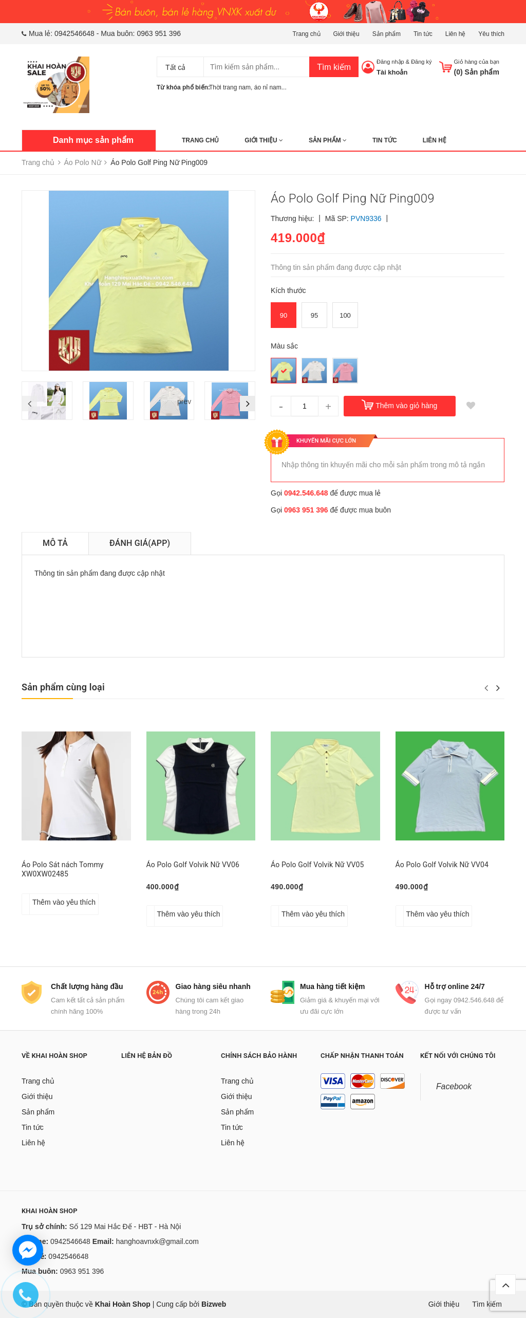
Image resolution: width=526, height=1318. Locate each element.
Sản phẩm (386, 34)
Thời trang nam (230, 87)
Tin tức (423, 34)
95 (314, 315)
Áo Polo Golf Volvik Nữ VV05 (317, 865)
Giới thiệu (346, 34)
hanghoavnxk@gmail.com (157, 1241)
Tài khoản (392, 72)
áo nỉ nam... (270, 87)
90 (283, 315)
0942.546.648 (306, 493)
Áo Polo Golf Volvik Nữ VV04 (442, 865)
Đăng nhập (390, 62)
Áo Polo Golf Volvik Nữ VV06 (193, 865)
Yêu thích (491, 34)
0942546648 (74, 33)
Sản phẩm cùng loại (63, 687)
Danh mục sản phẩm (93, 140)
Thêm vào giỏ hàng (406, 405)
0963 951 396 (159, 33)
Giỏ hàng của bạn (477, 62)
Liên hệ (455, 34)
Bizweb (213, 1304)
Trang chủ (307, 34)
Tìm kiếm (334, 67)
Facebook (454, 1086)
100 (345, 315)
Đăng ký (421, 62)
